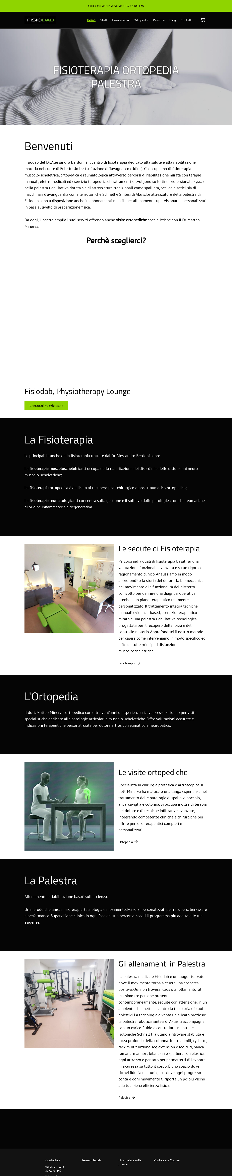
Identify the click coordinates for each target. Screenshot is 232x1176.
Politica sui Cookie (167, 1160)
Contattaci (52, 1160)
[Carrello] (203, 20)
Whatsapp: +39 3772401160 (54, 1168)
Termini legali (91, 1160)
